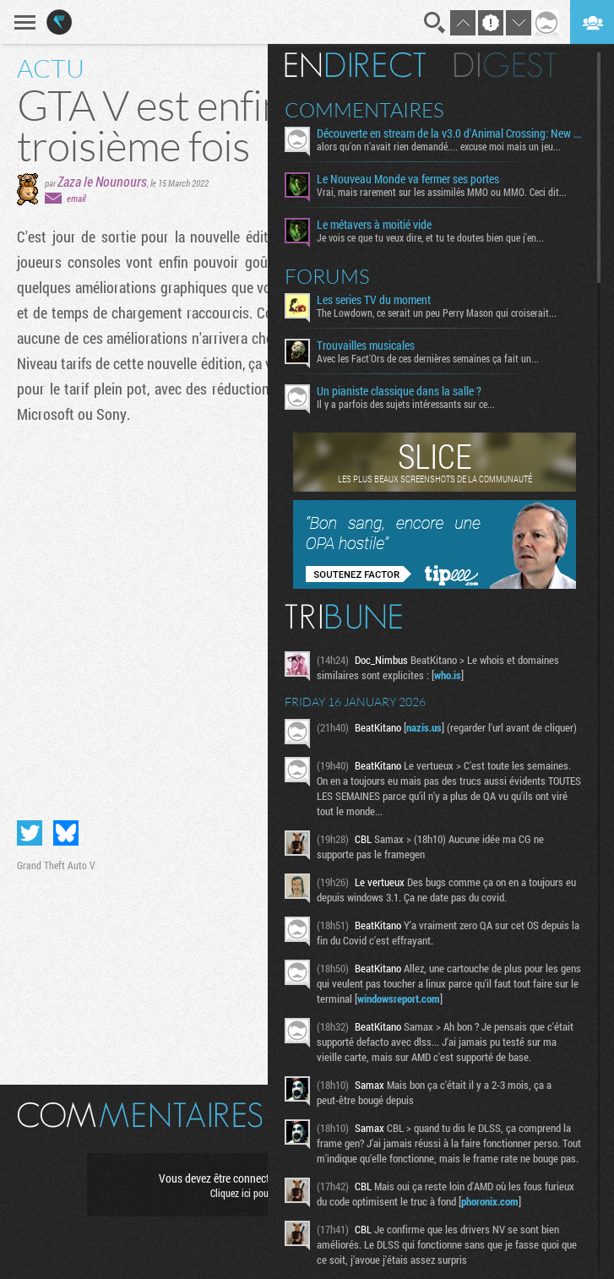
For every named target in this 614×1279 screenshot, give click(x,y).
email (76, 198)
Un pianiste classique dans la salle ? (399, 391)
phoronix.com (490, 1201)
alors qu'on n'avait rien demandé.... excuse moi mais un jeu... (439, 146)
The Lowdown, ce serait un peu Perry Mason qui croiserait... (437, 312)
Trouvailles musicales (366, 345)
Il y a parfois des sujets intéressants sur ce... (406, 404)
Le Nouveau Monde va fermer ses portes (408, 179)
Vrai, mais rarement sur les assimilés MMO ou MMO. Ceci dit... (442, 192)
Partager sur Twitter (29, 833)
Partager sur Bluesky (66, 833)
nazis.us (424, 727)
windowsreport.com (398, 998)
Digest (505, 65)
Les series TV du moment (374, 300)
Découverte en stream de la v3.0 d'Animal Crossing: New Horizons (450, 133)
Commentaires (364, 109)
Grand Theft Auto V (56, 865)
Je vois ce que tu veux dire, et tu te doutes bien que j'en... (430, 237)
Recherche (435, 22)
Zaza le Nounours (102, 181)
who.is (447, 675)
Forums (327, 276)
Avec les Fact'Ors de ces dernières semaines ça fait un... (428, 358)
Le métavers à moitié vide (374, 224)
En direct (355, 65)
